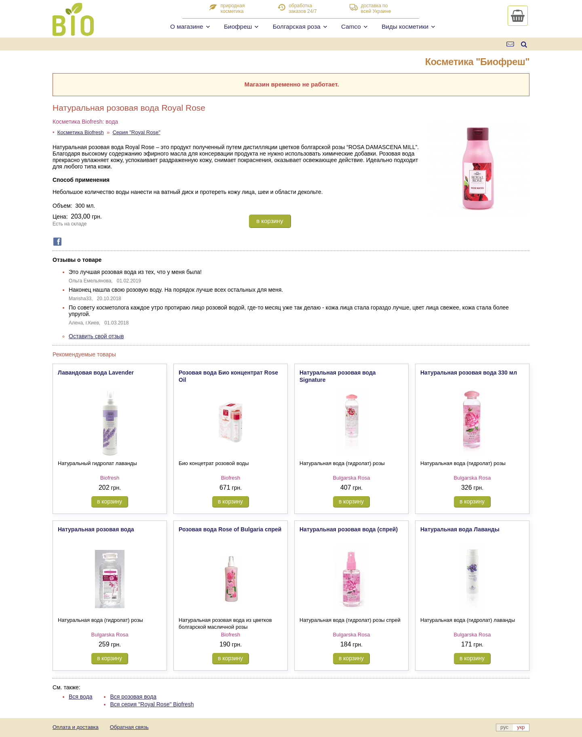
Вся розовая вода (133, 696)
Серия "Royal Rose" (136, 132)
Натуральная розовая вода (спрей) (348, 529)
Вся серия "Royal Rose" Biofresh (152, 704)
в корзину (269, 220)
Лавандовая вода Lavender (96, 372)
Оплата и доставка (76, 727)
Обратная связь (129, 727)
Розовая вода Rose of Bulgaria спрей (230, 529)
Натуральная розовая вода (96, 529)
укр (521, 727)
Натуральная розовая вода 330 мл (468, 372)
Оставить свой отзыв (96, 336)
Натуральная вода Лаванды (460, 529)
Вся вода (81, 696)
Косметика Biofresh (80, 132)
